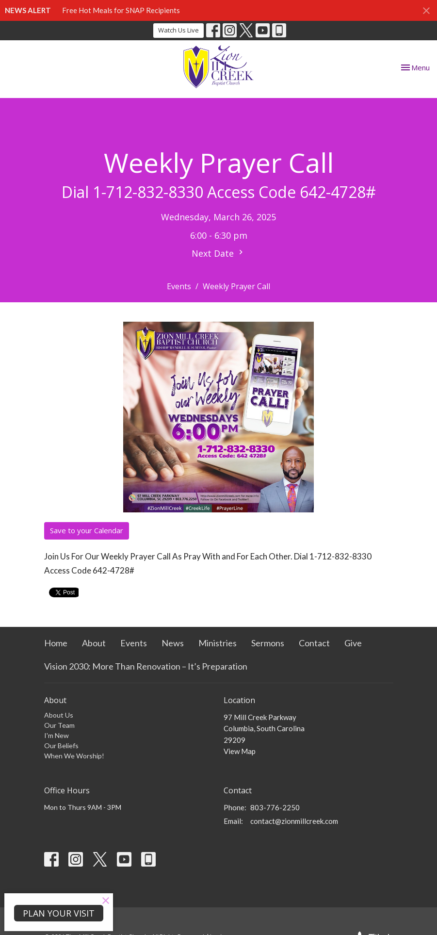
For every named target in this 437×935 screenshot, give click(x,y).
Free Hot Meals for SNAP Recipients (121, 10)
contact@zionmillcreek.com (294, 821)
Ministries (217, 643)
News (173, 643)
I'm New (56, 735)
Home (55, 643)
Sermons (267, 643)
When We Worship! (74, 756)
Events (179, 286)
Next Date (218, 253)
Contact (314, 643)
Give (353, 643)
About (94, 643)
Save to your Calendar (86, 530)
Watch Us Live (178, 30)
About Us (58, 715)
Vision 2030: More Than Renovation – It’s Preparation (145, 666)
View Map (240, 751)
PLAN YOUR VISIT (59, 913)
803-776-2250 (275, 807)
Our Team (59, 725)
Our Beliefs (61, 745)
